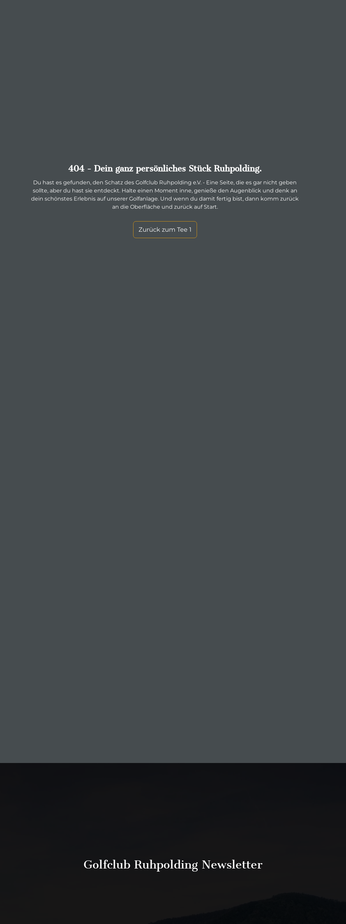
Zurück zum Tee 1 (165, 229)
